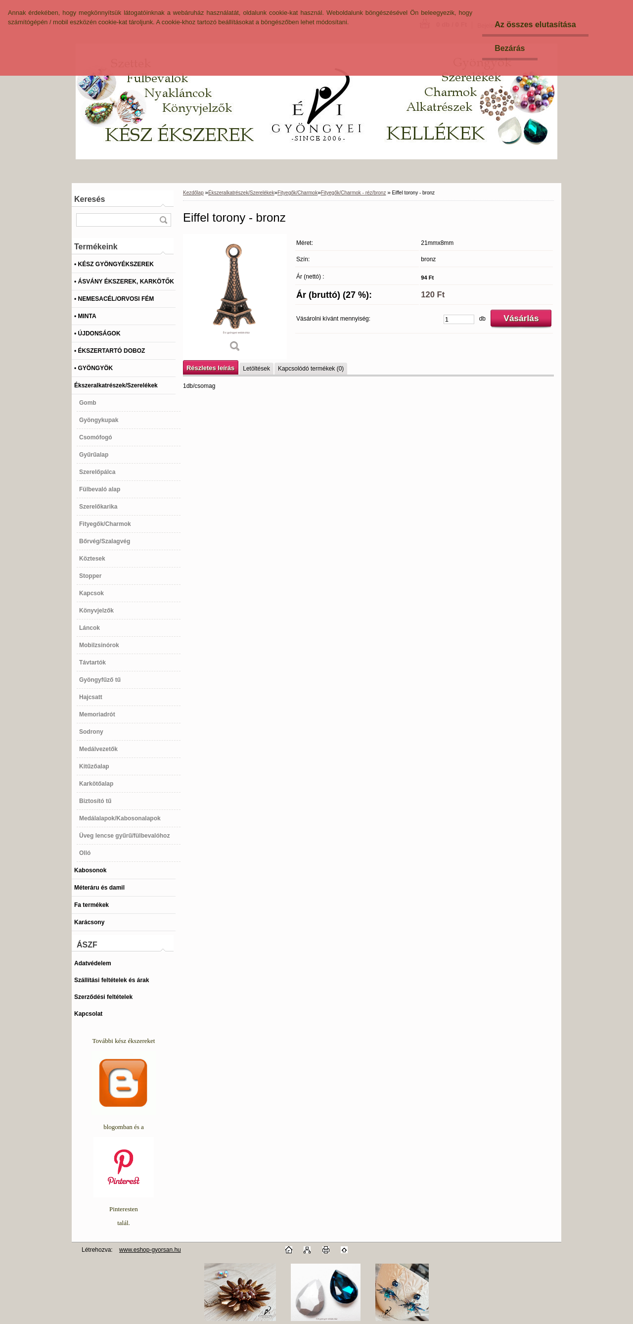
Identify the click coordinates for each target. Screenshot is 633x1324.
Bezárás (510, 48)
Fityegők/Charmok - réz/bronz (353, 192)
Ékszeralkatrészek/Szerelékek (241, 192)
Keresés (89, 199)
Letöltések (256, 368)
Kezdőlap (193, 192)
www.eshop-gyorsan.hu (150, 1249)
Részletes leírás (210, 368)
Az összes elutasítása (535, 24)
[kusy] (459, 319)
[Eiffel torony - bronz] (234, 297)
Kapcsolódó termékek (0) (311, 368)
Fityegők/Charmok (297, 192)
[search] (163, 220)
